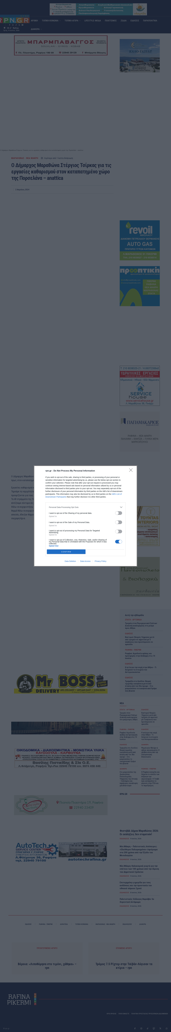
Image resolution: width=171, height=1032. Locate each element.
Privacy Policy (100, 561)
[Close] (131, 470)
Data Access (85, 561)
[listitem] (85, 507)
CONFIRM (66, 552)
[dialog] (85, 516)
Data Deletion (70, 561)
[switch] (118, 513)
